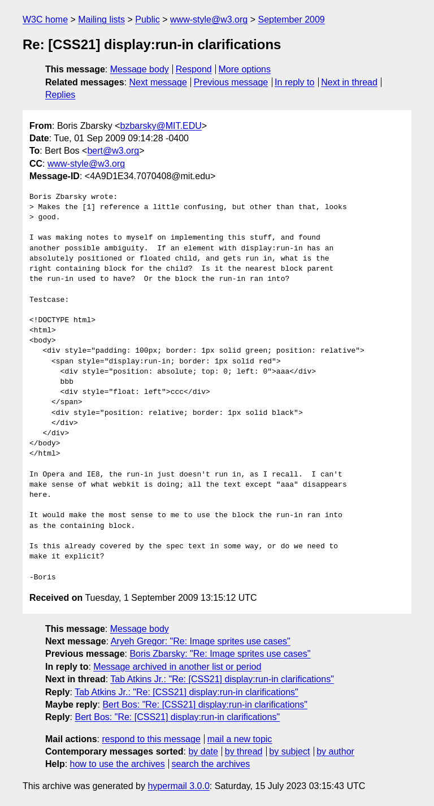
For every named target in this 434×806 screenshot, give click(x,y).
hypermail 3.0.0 (178, 786)
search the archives (211, 764)
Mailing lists (101, 19)
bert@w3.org (113, 150)
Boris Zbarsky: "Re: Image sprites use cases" (219, 653)
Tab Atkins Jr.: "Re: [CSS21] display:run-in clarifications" (222, 679)
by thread (244, 751)
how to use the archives (117, 764)
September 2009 (291, 19)
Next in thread (349, 82)
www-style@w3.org (209, 19)
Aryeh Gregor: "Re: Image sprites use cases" (200, 641)
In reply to (294, 82)
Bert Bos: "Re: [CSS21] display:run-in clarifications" (204, 704)
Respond (194, 69)
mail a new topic (239, 739)
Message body (139, 69)
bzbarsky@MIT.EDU (160, 126)
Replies (60, 94)
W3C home (45, 19)
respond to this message (151, 739)
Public (147, 19)
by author (335, 751)
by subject (289, 751)
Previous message (231, 82)
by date (203, 751)
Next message (158, 82)
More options (245, 69)
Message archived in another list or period (177, 666)
